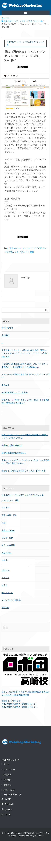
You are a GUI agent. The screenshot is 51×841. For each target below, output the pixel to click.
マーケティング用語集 (11, 600)
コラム (4, 585)
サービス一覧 (7, 593)
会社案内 (5, 335)
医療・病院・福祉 (9, 515)
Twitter (6, 799)
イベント (5, 578)
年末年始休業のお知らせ (12, 445)
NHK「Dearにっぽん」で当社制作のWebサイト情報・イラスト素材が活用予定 (25, 436)
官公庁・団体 (7, 538)
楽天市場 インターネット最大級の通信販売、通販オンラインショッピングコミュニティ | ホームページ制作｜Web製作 (25, 353)
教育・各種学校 (8, 545)
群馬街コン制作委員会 (11, 701)
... (2, 343)
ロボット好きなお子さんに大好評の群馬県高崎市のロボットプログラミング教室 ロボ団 (25, 693)
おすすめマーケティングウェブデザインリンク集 (23, 495)
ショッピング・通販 (24, 252)
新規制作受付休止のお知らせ (14, 453)
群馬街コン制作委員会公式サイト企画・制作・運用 (23, 471)
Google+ (7, 809)
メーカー (5, 508)
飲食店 (4, 560)
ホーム (6, 764)
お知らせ (5, 570)
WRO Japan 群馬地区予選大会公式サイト (19, 704)
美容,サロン (7, 553)
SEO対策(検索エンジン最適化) (15, 392)
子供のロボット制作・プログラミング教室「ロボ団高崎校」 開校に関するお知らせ (25, 461)
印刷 (3, 523)
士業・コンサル (8, 530)
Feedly (6, 814)
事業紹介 (5, 385)
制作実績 (5, 608)
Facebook (7, 804)
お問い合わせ (7, 328)
